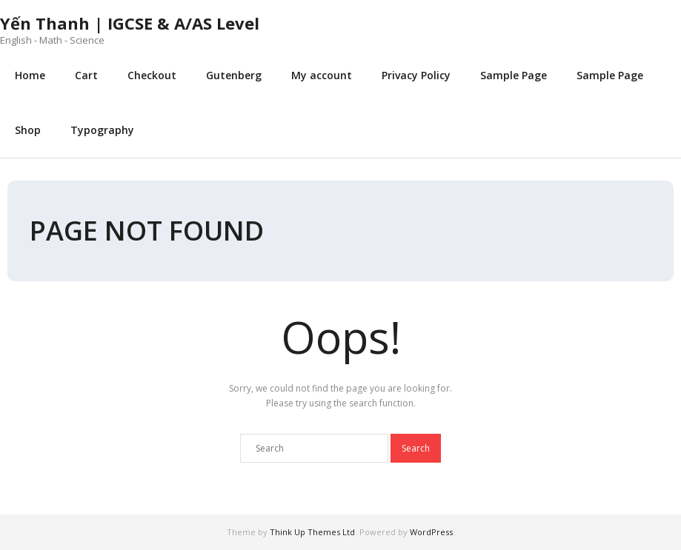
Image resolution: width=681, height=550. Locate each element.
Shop (28, 130)
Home (30, 75)
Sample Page (513, 75)
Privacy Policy (416, 75)
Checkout (151, 75)
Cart (86, 75)
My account (321, 75)
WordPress (431, 531)
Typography (102, 130)
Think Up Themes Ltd (312, 531)
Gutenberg (234, 75)
